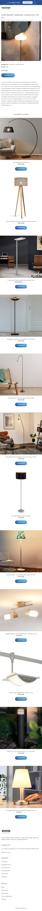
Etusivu (3, 20)
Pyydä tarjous (27, 2)
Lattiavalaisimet (19, 64)
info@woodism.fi (6, 852)
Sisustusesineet (5, 867)
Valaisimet (11, 64)
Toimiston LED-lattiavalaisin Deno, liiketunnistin (21, 280)
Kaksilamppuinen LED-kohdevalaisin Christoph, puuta (21, 634)
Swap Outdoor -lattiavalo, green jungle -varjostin (21, 575)
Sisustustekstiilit (5, 870)
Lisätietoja (8, 75)
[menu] (39, 8)
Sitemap (3, 899)
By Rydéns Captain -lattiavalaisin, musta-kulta (21, 339)
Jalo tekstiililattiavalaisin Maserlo (21, 516)
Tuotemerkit (4, 873)
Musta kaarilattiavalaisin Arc (21, 162)
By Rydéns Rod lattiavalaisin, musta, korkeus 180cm (21, 457)
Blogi (2, 887)
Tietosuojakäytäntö (6, 896)
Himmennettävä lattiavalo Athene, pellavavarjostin (21, 221)
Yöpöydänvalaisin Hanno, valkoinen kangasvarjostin (21, 810)
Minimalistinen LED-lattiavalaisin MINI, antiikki (21, 398)
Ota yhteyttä (4, 890)
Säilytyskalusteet (6, 864)
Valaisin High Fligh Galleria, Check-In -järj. (21, 692)
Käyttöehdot (4, 893)
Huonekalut (4, 861)
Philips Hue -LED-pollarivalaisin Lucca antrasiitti (21, 751)
